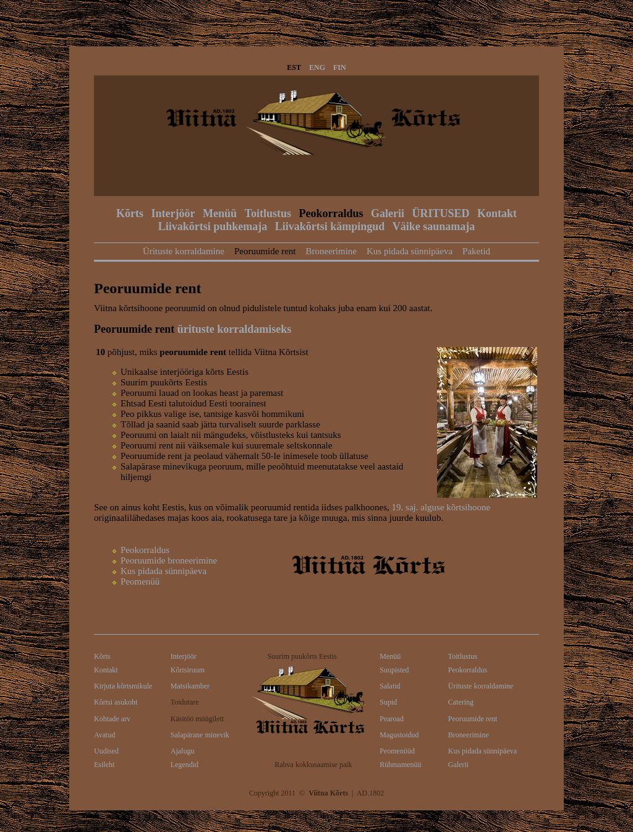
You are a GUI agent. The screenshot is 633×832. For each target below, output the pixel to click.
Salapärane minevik (200, 735)
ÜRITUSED (440, 213)
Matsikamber (190, 686)
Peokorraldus (331, 213)
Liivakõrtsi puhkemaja (213, 226)
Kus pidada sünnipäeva (409, 251)
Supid (388, 702)
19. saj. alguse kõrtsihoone (441, 507)
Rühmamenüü (400, 764)
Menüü (220, 213)
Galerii (387, 213)
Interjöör (173, 213)
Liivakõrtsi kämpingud (330, 226)
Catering (461, 702)
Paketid (476, 251)
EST (294, 67)
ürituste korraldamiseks (234, 329)
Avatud (104, 735)
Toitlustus (268, 213)
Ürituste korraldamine (183, 251)
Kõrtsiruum (188, 670)
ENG (317, 67)
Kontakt (497, 213)
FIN (339, 67)
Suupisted (394, 670)
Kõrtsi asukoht (115, 702)
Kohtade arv (112, 718)
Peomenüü (140, 581)
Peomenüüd (397, 751)
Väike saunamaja (434, 226)
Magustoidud (399, 735)
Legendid (184, 764)
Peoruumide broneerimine (169, 560)
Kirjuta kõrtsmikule (123, 686)
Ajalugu (183, 751)
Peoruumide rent (265, 251)
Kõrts (129, 213)
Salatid (390, 686)
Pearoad (392, 718)
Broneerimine (330, 251)
